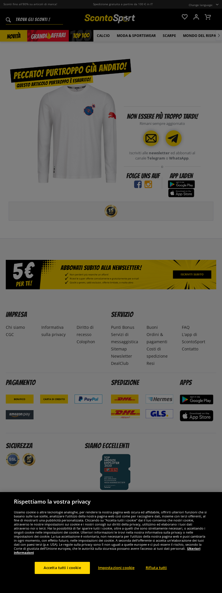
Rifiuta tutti (156, 567)
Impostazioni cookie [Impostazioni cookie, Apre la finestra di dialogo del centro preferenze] (116, 567)
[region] (111, 542)
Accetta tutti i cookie (62, 567)
